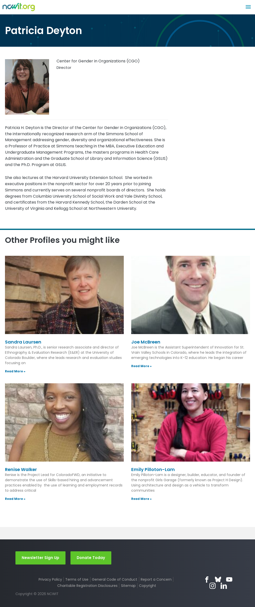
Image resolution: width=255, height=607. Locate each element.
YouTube (229, 579)
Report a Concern (156, 579)
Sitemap (128, 585)
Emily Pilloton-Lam (153, 469)
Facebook (207, 579)
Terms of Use (76, 579)
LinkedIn (224, 586)
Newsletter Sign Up (40, 557)
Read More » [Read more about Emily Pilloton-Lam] (141, 499)
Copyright (147, 585)
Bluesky (218, 579)
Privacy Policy (50, 579)
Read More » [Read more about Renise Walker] (15, 499)
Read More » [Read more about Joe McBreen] (141, 366)
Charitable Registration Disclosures (87, 585)
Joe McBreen (145, 342)
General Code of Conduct (114, 579)
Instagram (212, 586)
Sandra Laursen (23, 342)
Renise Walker (21, 469)
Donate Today (91, 557)
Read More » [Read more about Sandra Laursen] (15, 371)
